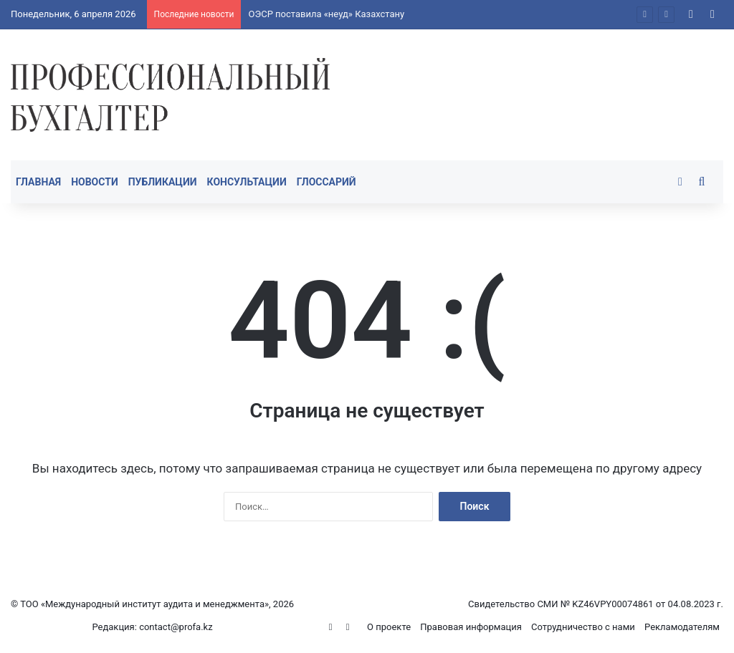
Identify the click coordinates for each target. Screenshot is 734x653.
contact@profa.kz (176, 626)
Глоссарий (326, 182)
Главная (38, 182)
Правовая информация (471, 626)
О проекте (389, 626)
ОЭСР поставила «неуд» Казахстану (326, 14)
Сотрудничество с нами (583, 626)
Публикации (162, 182)
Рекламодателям (682, 626)
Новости (94, 182)
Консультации (247, 182)
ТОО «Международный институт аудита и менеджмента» (144, 604)
